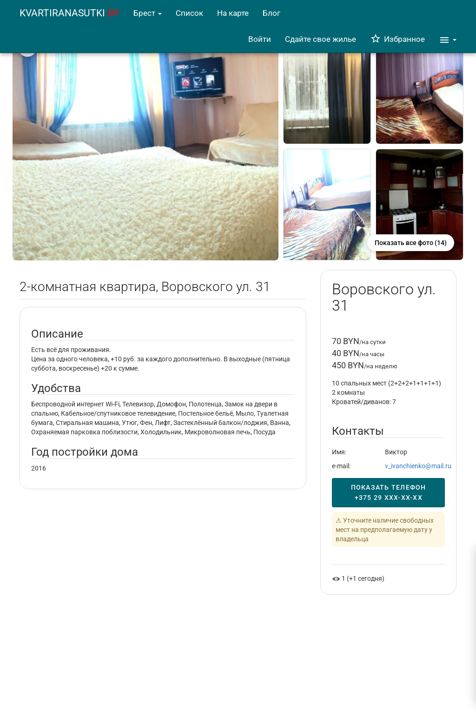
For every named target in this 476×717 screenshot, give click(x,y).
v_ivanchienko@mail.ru (418, 466)
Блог (271, 13)
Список (189, 13)
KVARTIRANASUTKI (69, 13)
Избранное (397, 39)
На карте (233, 13)
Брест (147, 13)
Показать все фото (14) (411, 242)
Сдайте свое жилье (320, 39)
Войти (259, 39)
